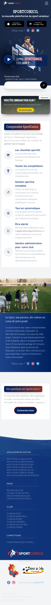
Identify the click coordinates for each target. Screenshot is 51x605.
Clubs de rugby (14, 519)
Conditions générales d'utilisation (17, 597)
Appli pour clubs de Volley (20, 470)
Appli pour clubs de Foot (19, 459)
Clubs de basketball (17, 516)
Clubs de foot (14, 513)
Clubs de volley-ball (17, 524)
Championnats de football (20, 542)
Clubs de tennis (14, 527)
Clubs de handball (16, 522)
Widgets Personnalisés (18, 496)
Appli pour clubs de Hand (20, 467)
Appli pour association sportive (23, 475)
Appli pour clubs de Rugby (20, 464)
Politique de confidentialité (14, 600)
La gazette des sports (18, 493)
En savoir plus (25, 110)
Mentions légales (9, 593)
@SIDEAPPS (38, 582)
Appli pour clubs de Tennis (20, 472)
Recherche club (15, 490)
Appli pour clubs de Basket (20, 461)
